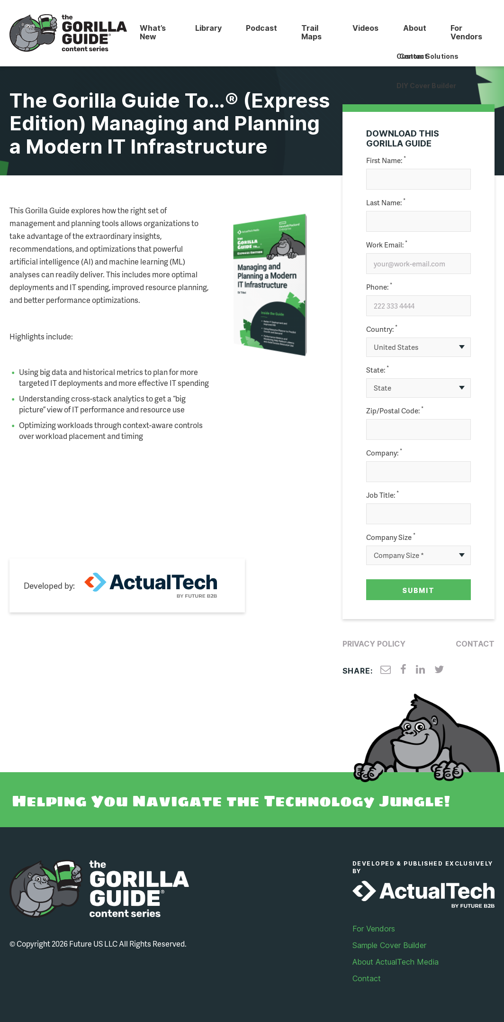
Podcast (261, 28)
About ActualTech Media (395, 961)
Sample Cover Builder (389, 944)
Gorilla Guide (67, 33)
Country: (381, 328)
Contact (475, 643)
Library (207, 28)
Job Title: (382, 494)
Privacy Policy (373, 643)
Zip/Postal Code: (394, 410)
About (414, 28)
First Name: (386, 160)
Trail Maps (311, 32)
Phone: (379, 286)
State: (377, 369)
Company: (384, 452)
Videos (365, 28)
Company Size (390, 536)
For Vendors (466, 32)
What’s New (152, 32)
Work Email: (386, 244)
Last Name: (385, 202)
